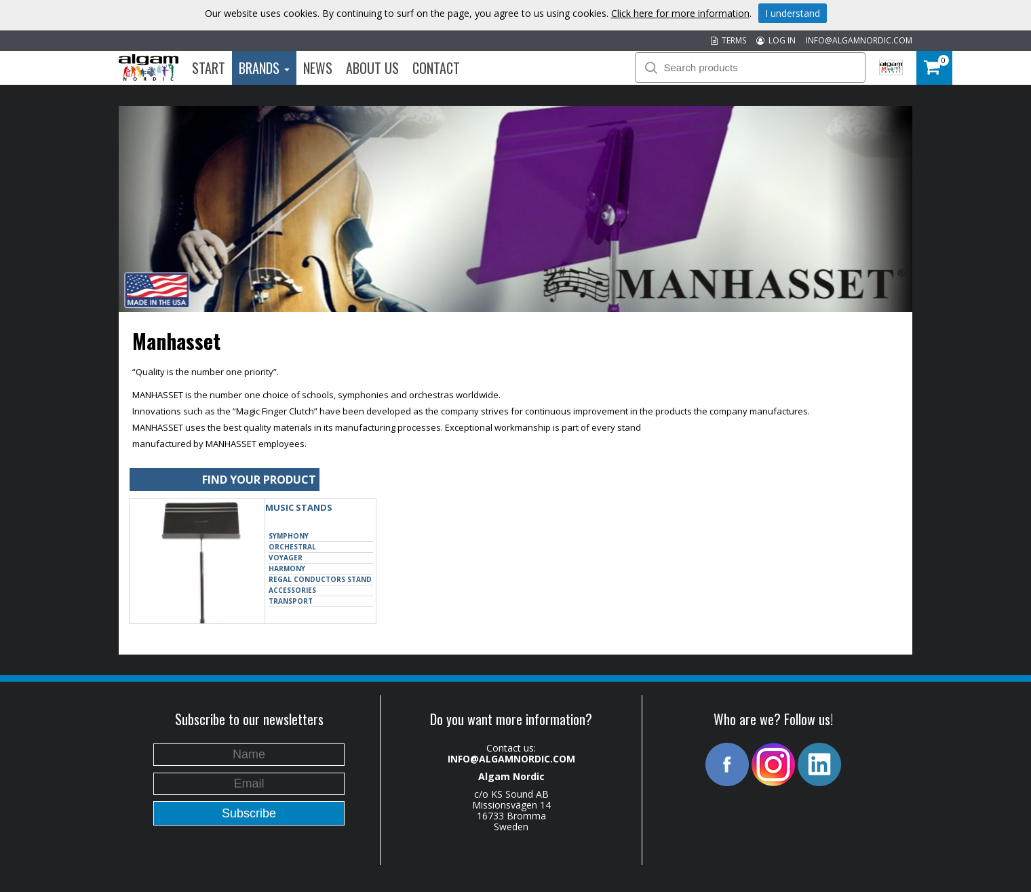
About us (372, 68)
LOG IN (776, 40)
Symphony (289, 536)
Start (208, 68)
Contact (436, 68)
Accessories (292, 590)
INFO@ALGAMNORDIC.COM (859, 40)
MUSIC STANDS (298, 507)
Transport (291, 601)
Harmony (287, 568)
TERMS (728, 40)
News (317, 68)
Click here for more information (680, 13)
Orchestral (292, 546)
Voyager (286, 557)
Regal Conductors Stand (320, 579)
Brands (264, 68)
